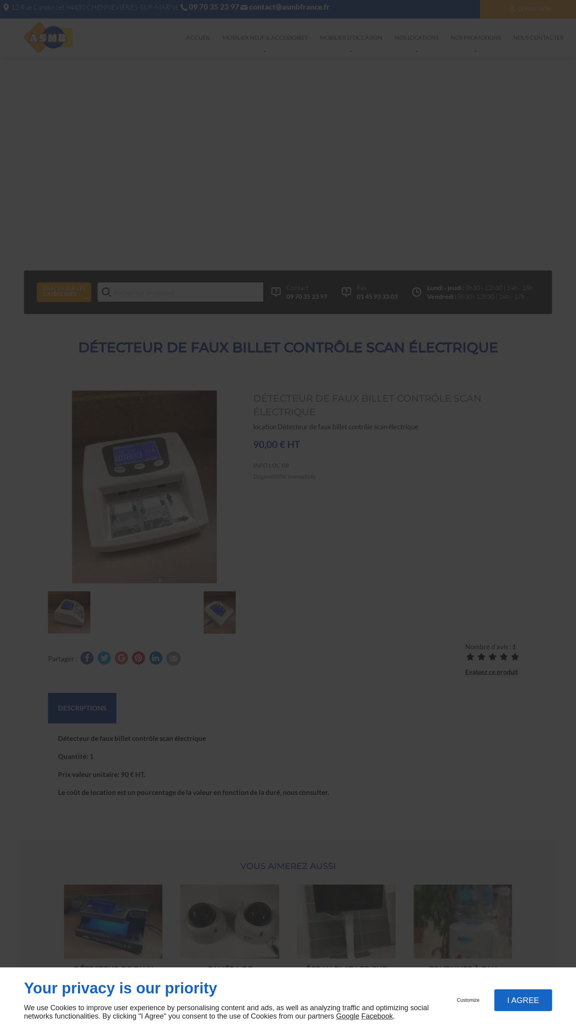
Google (347, 1016)
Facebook (377, 1016)
